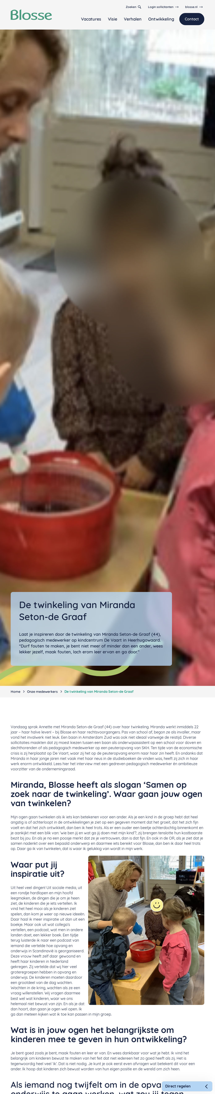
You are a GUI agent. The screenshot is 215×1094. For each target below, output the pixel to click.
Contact (192, 19)
